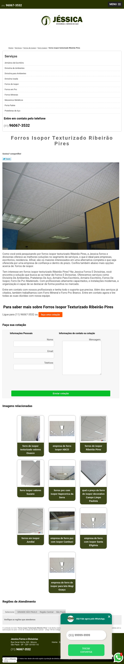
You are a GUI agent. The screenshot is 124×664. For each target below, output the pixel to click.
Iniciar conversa (86, 650)
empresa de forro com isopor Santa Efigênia (93, 542)
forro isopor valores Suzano (30, 492)
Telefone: (33, 366)
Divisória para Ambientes (16, 73)
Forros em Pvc (11, 89)
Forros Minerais (12, 95)
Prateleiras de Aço (13, 111)
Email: (33, 354)
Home (54, 642)
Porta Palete (10, 105)
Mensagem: (82, 356)
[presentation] (30, 379)
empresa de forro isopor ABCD (62, 448)
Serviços (11, 56)
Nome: (33, 342)
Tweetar (6, 158)
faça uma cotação (50, 314)
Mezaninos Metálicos (14, 100)
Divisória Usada (12, 79)
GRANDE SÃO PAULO (27, 612)
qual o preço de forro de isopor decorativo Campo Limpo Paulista (93, 495)
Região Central (46, 612)
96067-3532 (14, 5)
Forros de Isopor (12, 84)
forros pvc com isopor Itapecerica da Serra (62, 494)
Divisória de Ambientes (15, 68)
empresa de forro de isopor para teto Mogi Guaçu (62, 586)
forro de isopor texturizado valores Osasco (30, 449)
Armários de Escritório (14, 63)
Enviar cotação (61, 393)
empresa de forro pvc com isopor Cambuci (62, 540)
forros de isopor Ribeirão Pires (93, 448)
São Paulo (61, 612)
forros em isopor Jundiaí (30, 540)
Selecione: (10, 612)
